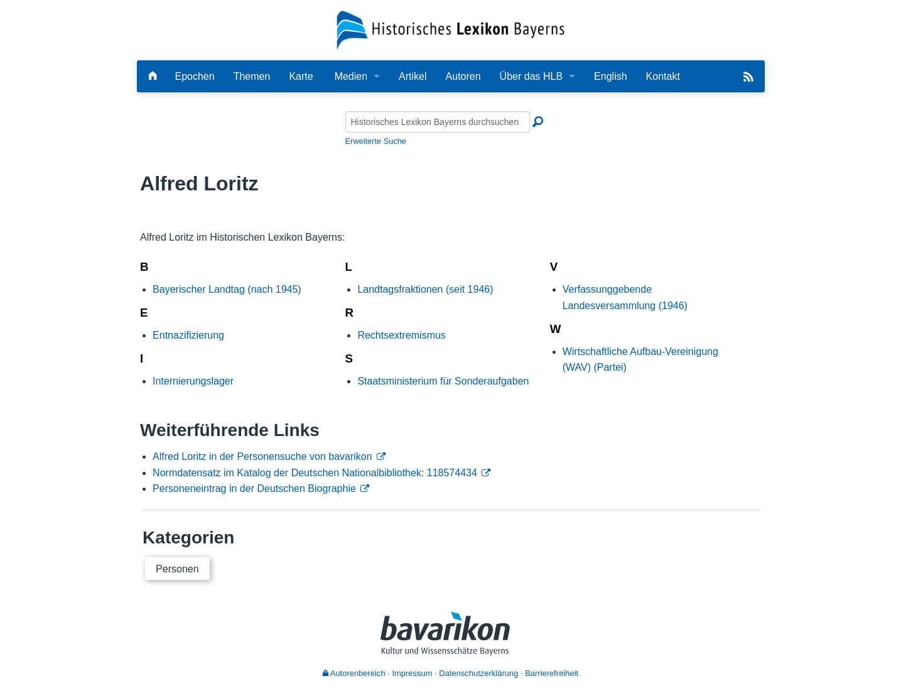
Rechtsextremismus (401, 335)
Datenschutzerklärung (478, 673)
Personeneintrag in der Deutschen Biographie (254, 488)
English (610, 76)
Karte (301, 76)
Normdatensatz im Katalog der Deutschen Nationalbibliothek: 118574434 (315, 472)
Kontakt (663, 76)
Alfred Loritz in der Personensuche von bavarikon (262, 456)
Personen (177, 569)
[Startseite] (450, 29)
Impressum (412, 673)
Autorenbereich (354, 673)
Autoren (463, 76)
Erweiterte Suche (375, 141)
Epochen (195, 76)
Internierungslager (193, 381)
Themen (252, 76)
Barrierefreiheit (551, 673)
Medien (351, 76)
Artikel (412, 76)
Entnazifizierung (188, 335)
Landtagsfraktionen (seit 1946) (425, 289)
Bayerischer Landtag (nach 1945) (227, 289)
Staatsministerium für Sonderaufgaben (443, 381)
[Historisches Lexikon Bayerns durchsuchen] (437, 122)
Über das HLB (531, 76)
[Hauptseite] (152, 76)
